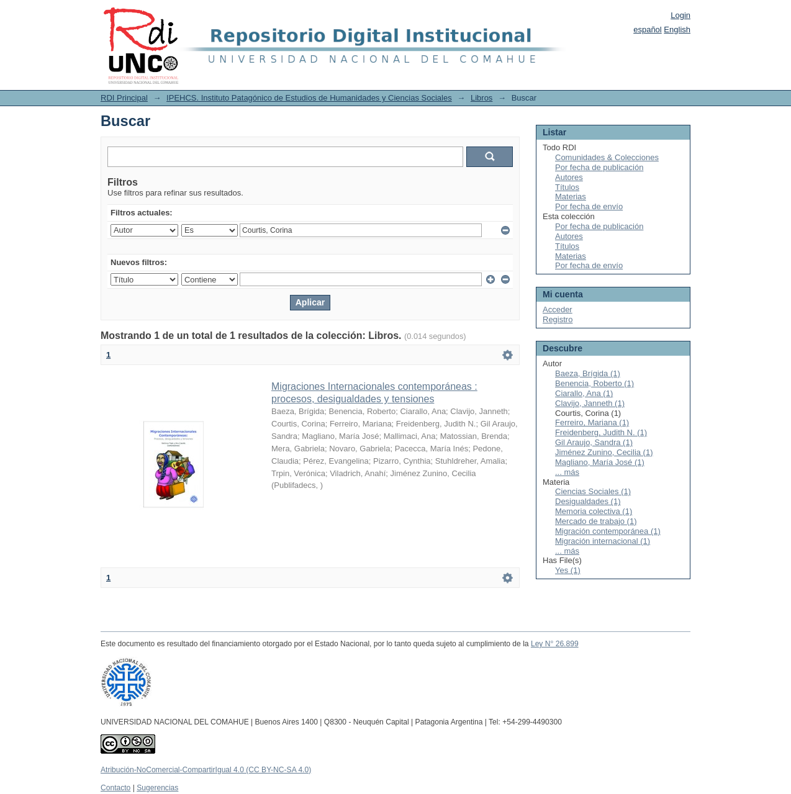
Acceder (557, 309)
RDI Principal (124, 97)
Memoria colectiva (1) (593, 511)
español (647, 29)
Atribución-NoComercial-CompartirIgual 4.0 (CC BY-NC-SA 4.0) (206, 769)
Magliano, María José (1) (599, 462)
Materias (570, 196)
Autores (569, 177)
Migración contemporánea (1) (608, 531)
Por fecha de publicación (599, 167)
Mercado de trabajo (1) (596, 521)
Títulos (567, 187)
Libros (481, 97)
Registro (557, 319)
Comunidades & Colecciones (607, 157)
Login (680, 15)
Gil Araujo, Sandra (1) (594, 442)
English (677, 29)
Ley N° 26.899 (555, 643)
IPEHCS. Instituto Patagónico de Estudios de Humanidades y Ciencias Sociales (309, 97)
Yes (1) (568, 570)
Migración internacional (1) (602, 541)
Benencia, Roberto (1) (594, 383)
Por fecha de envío (589, 206)
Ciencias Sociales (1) (593, 491)
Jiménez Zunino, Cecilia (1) (604, 452)
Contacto (115, 787)
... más (567, 472)
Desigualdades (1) (588, 501)
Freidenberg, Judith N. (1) (601, 432)
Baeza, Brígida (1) (587, 373)
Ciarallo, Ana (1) (584, 393)
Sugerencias (157, 787)
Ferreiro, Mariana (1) (592, 422)
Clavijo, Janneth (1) (590, 403)
